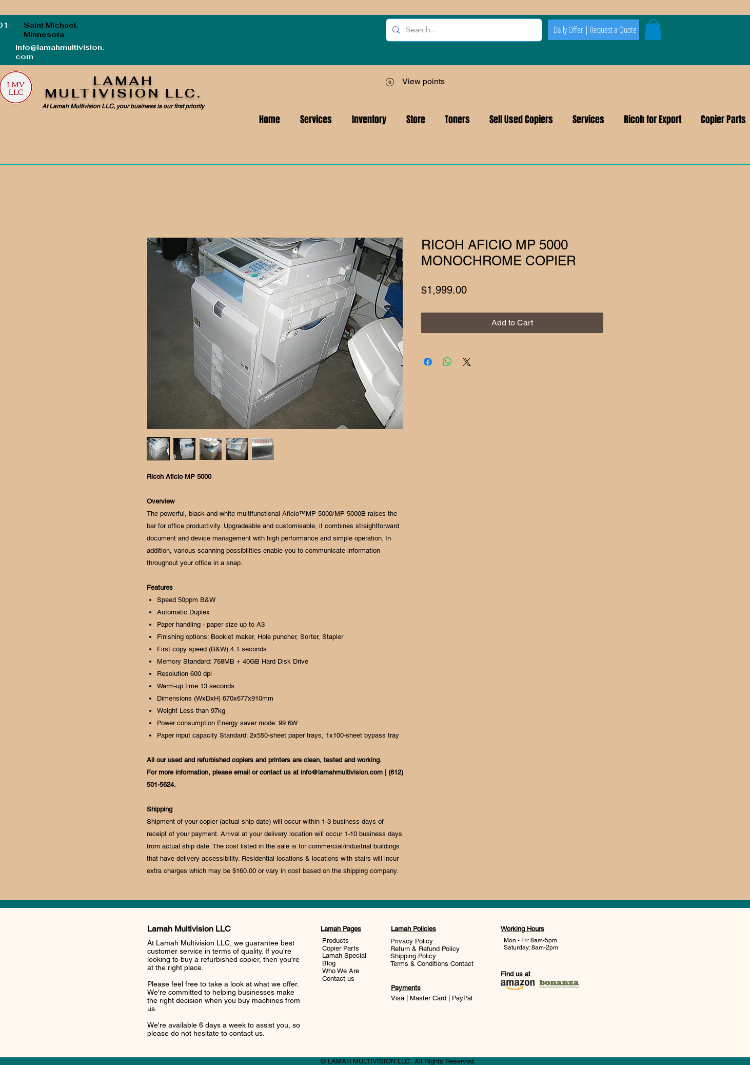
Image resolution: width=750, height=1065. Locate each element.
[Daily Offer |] (571, 30)
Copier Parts (340, 948)
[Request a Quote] (613, 30)
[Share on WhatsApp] (447, 362)
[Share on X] (467, 362)
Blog (328, 963)
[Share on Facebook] (428, 362)
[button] (588, 120)
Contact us (338, 978)
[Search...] (463, 30)
